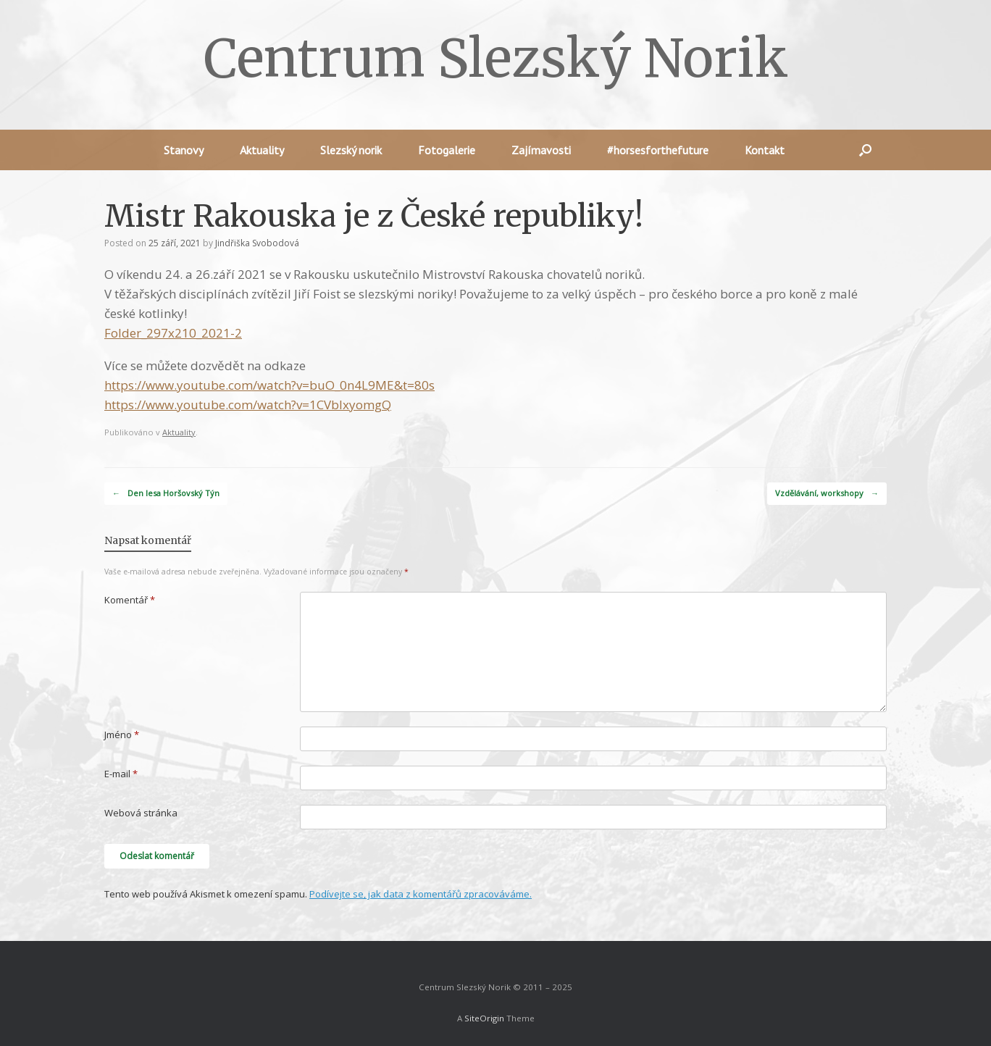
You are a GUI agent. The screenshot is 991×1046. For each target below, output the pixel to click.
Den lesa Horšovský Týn (165, 494)
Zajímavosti (541, 150)
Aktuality (262, 150)
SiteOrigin (484, 1018)
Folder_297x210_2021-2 (173, 333)
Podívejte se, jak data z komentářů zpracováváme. (420, 893)
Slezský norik (351, 150)
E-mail (121, 773)
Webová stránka (140, 812)
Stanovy (184, 150)
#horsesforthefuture (657, 150)
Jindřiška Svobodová (257, 243)
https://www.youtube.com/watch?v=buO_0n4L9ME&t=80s (269, 385)
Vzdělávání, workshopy (827, 494)
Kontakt (765, 150)
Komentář (129, 599)
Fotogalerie (446, 150)
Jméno (121, 734)
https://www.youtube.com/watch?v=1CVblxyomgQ (247, 404)
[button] (865, 150)
